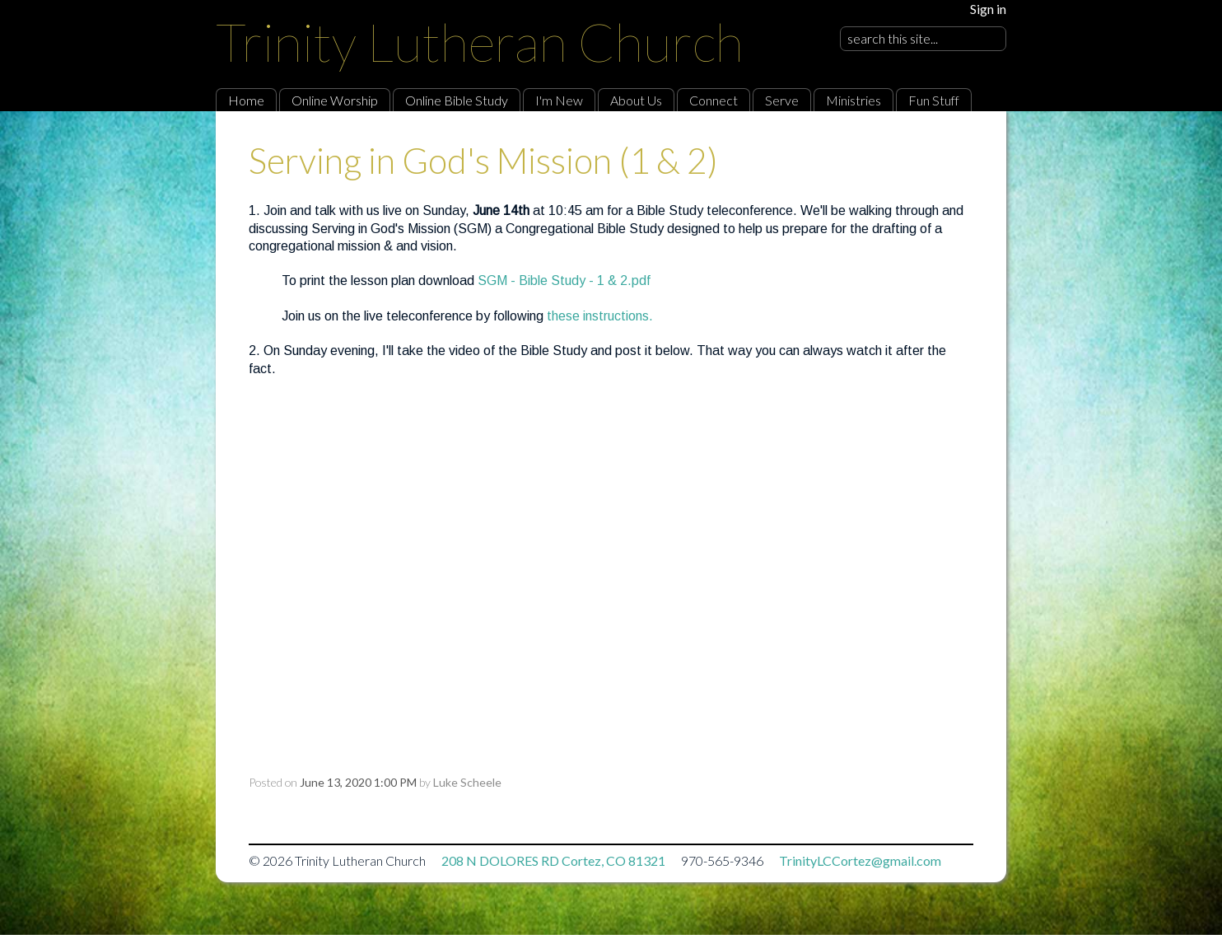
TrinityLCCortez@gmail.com (860, 860)
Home (246, 100)
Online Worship (335, 100)
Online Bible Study (456, 100)
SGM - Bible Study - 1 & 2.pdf (564, 280)
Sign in (988, 8)
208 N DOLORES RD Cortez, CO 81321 (553, 860)
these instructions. (600, 316)
